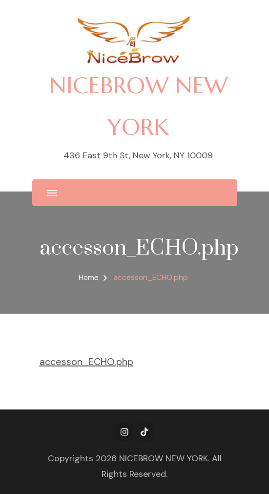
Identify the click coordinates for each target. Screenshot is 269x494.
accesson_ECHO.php (86, 361)
